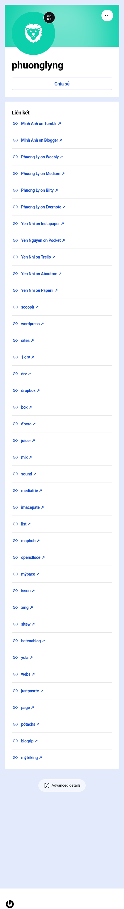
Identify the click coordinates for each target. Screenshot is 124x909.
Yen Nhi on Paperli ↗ (39, 290)
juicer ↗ (28, 440)
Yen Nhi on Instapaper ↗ (42, 223)
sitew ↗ (28, 624)
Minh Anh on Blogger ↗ (41, 140)
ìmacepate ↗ (32, 507)
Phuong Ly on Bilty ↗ (39, 190)
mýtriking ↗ (31, 757)
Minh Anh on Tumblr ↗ (41, 123)
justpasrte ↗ (32, 691)
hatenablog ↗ (33, 640)
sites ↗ (27, 340)
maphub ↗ (30, 540)
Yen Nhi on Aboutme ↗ (41, 273)
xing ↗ (27, 607)
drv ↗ (26, 374)
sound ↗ (28, 474)
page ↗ (27, 707)
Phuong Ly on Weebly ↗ (42, 157)
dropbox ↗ (30, 390)
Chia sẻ (62, 84)
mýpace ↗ (30, 574)
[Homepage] (10, 904)
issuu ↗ (28, 590)
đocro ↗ (28, 424)
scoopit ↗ (29, 307)
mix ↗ (26, 457)
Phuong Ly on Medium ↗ (43, 173)
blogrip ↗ (29, 741)
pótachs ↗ (30, 724)
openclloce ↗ (33, 557)
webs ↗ (28, 674)
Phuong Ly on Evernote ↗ (43, 207)
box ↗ (26, 407)
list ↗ (26, 524)
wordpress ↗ (32, 323)
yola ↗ (27, 657)
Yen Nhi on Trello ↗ (38, 257)
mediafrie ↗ (31, 490)
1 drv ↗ (27, 357)
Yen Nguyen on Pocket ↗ (43, 240)
